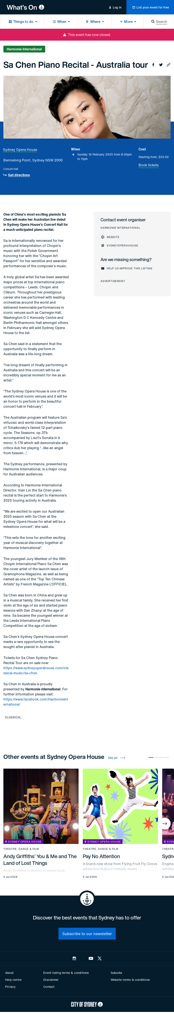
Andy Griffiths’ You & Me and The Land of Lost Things (40, 859)
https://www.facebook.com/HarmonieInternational (35, 702)
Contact (48, 986)
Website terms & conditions (130, 979)
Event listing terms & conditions (66, 972)
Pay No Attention (101, 856)
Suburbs (116, 972)
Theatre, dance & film (21, 849)
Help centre (13, 979)
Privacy (10, 986)
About (9, 972)
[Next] (165, 824)
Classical (13, 717)
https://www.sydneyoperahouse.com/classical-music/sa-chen (35, 670)
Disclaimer (50, 979)
